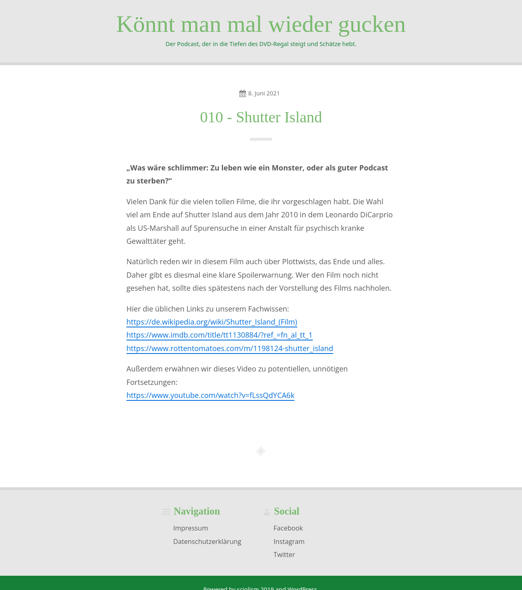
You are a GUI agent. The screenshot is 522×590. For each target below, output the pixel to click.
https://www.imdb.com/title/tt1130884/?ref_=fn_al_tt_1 (219, 335)
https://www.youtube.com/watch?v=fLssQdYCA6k (210, 395)
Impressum (190, 528)
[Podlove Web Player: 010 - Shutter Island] (261, 416)
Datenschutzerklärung (207, 541)
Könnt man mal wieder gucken (261, 24)
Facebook (288, 528)
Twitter (284, 554)
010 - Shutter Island (261, 117)
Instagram (289, 541)
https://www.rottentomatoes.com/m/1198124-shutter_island (229, 348)
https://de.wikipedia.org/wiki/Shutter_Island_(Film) (211, 322)
